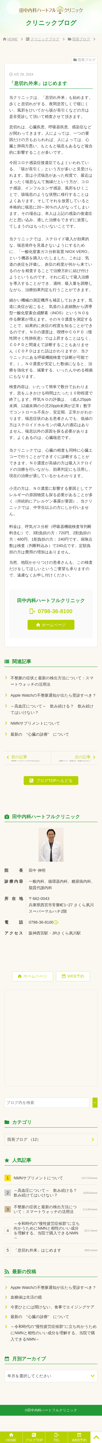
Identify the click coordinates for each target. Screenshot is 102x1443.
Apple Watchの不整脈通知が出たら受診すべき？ (53, 695)
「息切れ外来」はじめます (56, 1266)
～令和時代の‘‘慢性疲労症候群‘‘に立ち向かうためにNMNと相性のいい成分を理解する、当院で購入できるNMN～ (56, 1246)
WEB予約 (75, 992)
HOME (12, 39)
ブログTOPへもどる (54, 796)
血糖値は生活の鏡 (26, 1313)
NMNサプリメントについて (35, 723)
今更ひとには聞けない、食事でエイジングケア (52, 1323)
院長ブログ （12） (24, 1155)
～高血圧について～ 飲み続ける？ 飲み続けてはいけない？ (52, 709)
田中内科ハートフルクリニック (52, 1426)
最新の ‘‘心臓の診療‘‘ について (40, 734)
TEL (57, 1440)
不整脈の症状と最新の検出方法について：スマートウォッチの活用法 (52, 681)
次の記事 (74, 766)
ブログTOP (34, 1440)
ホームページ (54, 625)
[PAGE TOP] (96, 1437)
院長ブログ (81, 39)
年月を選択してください (29, 1392)
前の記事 (29, 766)
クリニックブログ (45, 39)
